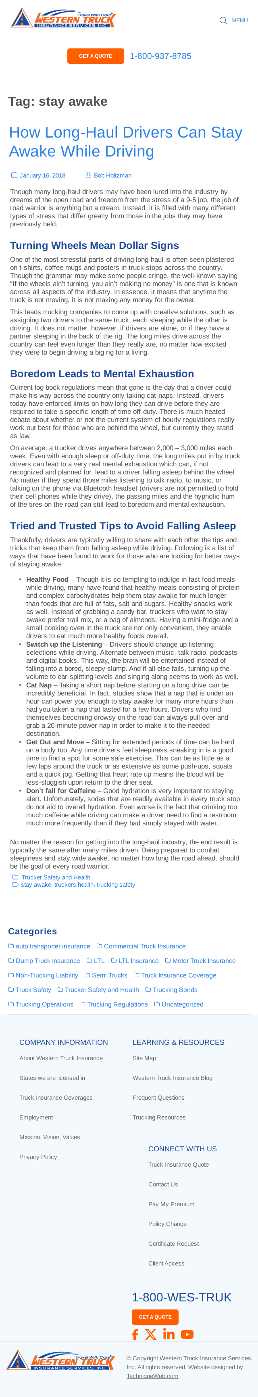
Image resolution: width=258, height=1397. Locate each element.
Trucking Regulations (117, 1004)
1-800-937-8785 (160, 56)
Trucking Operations (44, 1004)
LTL (99, 960)
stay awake (36, 884)
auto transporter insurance (53, 946)
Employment (36, 1117)
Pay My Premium (171, 1204)
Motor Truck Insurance (204, 960)
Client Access (166, 1263)
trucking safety (116, 884)
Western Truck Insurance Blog (172, 1077)
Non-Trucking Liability (47, 975)
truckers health (74, 884)
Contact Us (163, 1184)
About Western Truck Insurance (61, 1058)
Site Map (144, 1058)
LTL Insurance (139, 960)
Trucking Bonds (175, 989)
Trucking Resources (159, 1117)
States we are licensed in (52, 1077)
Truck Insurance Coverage (178, 975)
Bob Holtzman (112, 174)
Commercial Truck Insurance (145, 946)
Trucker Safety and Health (56, 876)
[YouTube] (187, 1334)
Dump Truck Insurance (48, 960)
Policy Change (167, 1223)
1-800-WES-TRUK (182, 1297)
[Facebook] (135, 1334)
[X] (150, 1334)
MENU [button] (239, 20)
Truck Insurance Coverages (56, 1097)
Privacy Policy (38, 1156)
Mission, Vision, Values (49, 1137)
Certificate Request (173, 1243)
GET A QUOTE (95, 56)
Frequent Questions (159, 1097)
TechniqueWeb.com (153, 1375)
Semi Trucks (109, 975)
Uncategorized (183, 1004)
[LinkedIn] (169, 1334)
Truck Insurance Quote (178, 1164)
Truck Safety (33, 989)
